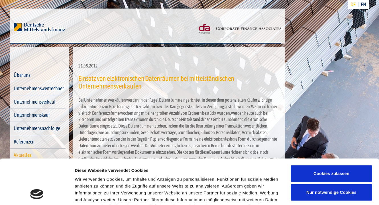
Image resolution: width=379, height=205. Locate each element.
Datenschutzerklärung (147, 178)
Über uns (22, 75)
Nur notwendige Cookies (331, 149)
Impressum (190, 178)
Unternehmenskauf (32, 115)
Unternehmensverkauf (35, 102)
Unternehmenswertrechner (39, 88)
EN (363, 4)
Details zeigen (89, 193)
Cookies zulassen (331, 131)
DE (353, 4)
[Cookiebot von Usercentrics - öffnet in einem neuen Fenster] (37, 194)
